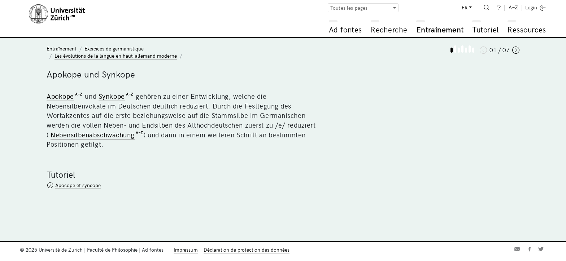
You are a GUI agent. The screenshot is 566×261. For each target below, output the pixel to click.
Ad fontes (345, 29)
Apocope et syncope (78, 185)
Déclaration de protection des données (246, 249)
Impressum (186, 249)
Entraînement (439, 29)
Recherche (389, 29)
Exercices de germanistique (114, 48)
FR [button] (464, 7)
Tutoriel (485, 29)
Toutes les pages (349, 7)
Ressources (527, 29)
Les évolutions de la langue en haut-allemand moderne (116, 55)
